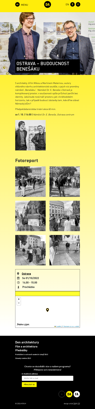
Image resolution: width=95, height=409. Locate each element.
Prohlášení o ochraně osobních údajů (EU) (31, 354)
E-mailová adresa (30, 374)
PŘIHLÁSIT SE (29, 384)
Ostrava (26, 273)
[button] (47, 310)
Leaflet (57, 326)
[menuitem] (67, 4)
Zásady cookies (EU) (23, 358)
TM (74, 403)
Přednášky (21, 350)
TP (79, 403)
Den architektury (27, 342)
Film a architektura (26, 346)
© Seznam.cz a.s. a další (70, 326)
